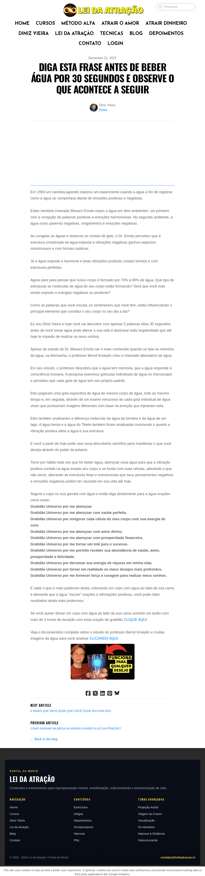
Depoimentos (82, 850)
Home (13, 837)
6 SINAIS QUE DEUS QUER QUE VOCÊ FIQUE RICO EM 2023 (70, 741)
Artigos (78, 844)
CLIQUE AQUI (135, 650)
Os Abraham (146, 857)
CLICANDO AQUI (104, 669)
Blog (12, 864)
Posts (103, 110)
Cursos (13, 844)
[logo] (102, 10)
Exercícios (80, 837)
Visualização (146, 850)
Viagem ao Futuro (150, 844)
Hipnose (78, 864)
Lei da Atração (18, 857)
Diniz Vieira (16, 850)
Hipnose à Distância (151, 864)
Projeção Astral (148, 837)
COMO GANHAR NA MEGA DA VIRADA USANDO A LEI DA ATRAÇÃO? (75, 758)
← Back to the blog (43, 769)
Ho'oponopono (83, 857)
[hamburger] (13, 6)
